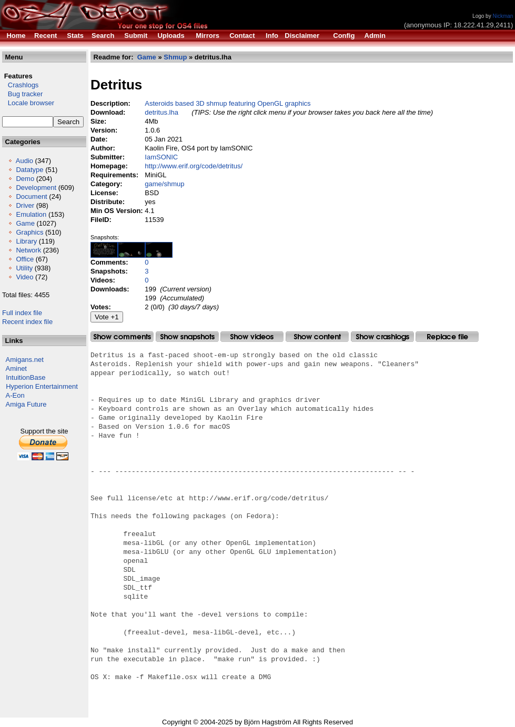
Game (25, 223)
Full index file (22, 313)
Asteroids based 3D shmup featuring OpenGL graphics (227, 103)
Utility (24, 268)
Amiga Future (26, 404)
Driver (25, 205)
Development (36, 187)
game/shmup (164, 184)
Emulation (31, 214)
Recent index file (27, 322)
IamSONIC (161, 157)
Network (28, 250)
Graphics (29, 232)
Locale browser (28, 103)
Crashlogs (20, 85)
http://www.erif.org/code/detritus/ (194, 166)
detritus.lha (161, 112)
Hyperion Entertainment (42, 386)
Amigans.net (25, 360)
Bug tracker (22, 94)
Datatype (29, 170)
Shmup (175, 57)
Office (25, 259)
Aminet (16, 368)
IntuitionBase (25, 377)
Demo (25, 179)
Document (31, 196)
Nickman (502, 16)
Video (24, 277)
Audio (24, 161)
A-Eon (15, 395)
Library (26, 241)
